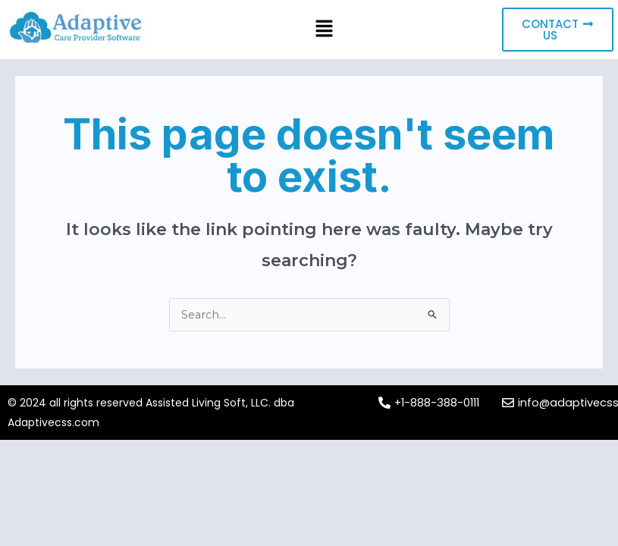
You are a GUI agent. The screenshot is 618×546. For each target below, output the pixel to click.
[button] (324, 29)
